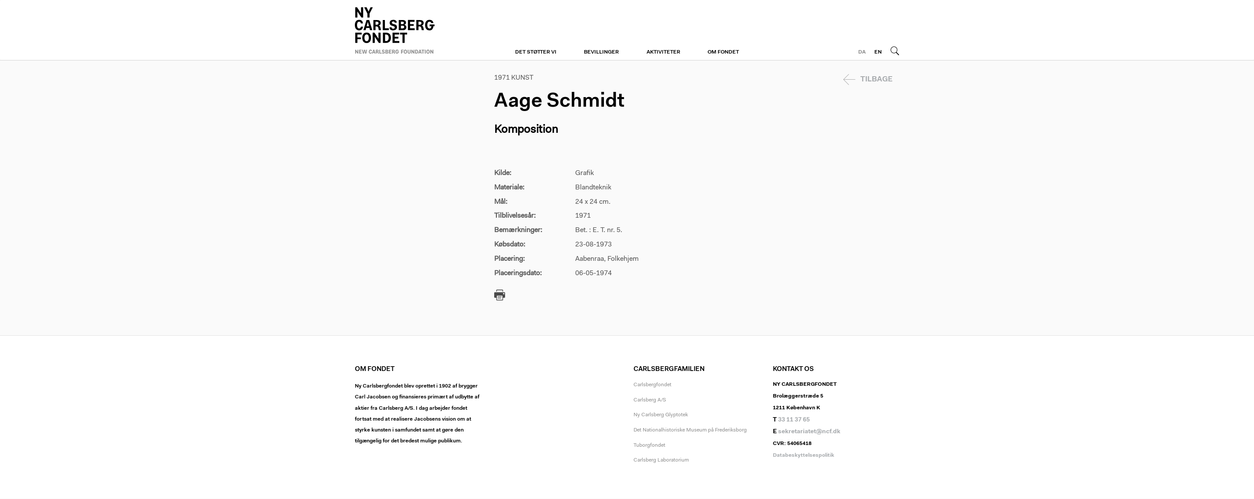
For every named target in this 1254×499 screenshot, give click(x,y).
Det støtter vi (535, 52)
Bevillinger (601, 52)
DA (862, 52)
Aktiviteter (663, 52)
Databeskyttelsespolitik (803, 455)
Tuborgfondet (649, 445)
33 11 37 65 (794, 420)
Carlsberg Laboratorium (661, 460)
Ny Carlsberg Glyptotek (661, 415)
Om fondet (723, 52)
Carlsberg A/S (650, 400)
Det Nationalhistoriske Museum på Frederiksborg (690, 430)
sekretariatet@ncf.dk (809, 432)
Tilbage (876, 79)
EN (878, 52)
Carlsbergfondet (652, 385)
